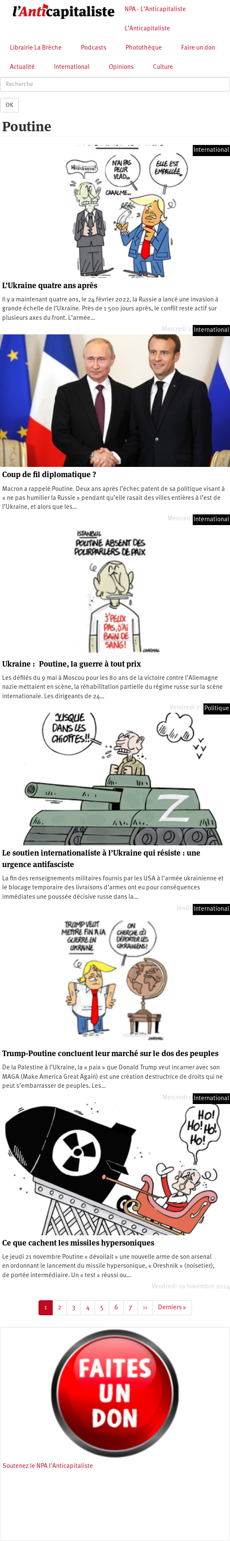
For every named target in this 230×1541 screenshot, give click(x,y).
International (72, 67)
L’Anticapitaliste (147, 29)
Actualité (22, 67)
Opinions (121, 67)
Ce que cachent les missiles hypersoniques (78, 1243)
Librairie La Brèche (36, 48)
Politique (216, 709)
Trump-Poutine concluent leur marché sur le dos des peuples (110, 1053)
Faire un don (198, 48)
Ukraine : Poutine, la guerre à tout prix (71, 664)
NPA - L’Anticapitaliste (155, 9)
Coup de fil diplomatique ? (49, 474)
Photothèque (143, 48)
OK (9, 105)
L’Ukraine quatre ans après (49, 285)
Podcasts (93, 48)
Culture (163, 67)
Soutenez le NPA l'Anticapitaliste (48, 1466)
